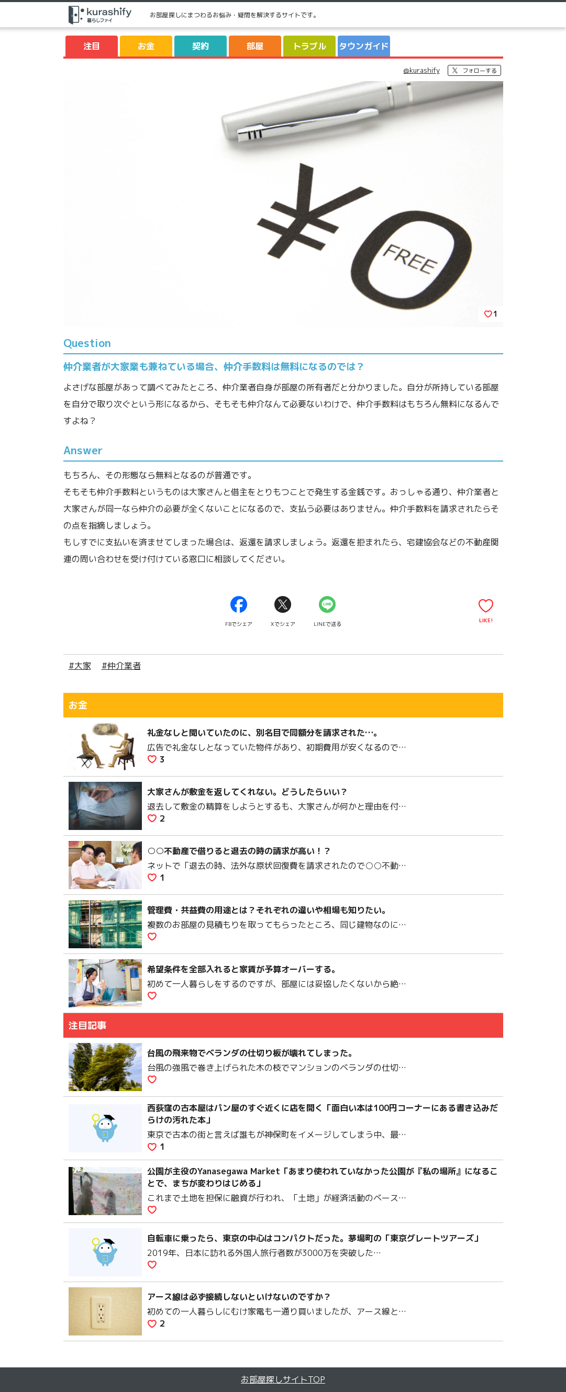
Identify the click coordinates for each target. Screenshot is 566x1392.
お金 (146, 46)
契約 (200, 46)
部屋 (255, 46)
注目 (91, 46)
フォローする (479, 70)
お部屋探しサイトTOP (283, 1379)
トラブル (309, 46)
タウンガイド (364, 46)
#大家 (80, 665)
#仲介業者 (121, 665)
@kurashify (422, 70)
